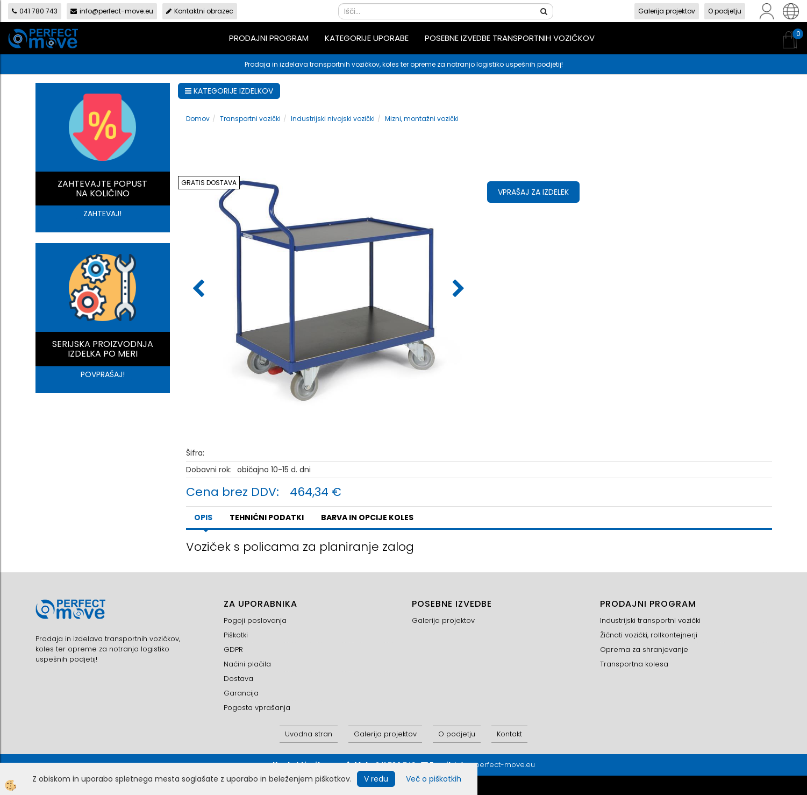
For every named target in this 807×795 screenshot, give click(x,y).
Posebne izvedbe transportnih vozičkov (510, 38)
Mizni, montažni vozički (422, 118)
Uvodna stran (308, 734)
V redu (376, 778)
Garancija (241, 693)
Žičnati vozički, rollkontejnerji (648, 635)
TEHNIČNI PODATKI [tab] (267, 517)
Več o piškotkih (433, 778)
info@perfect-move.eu (111, 11)
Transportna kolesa (634, 664)
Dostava (238, 678)
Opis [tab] (203, 517)
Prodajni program (269, 38)
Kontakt (509, 734)
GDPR (233, 649)
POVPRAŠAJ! (103, 374)
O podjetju (724, 11)
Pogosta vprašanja (257, 707)
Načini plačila (247, 664)
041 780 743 (35, 11)
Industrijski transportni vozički (650, 620)
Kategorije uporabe (367, 38)
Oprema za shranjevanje (644, 649)
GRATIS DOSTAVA (209, 182)
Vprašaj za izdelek (533, 192)
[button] (457, 289)
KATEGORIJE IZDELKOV (229, 91)
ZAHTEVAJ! (102, 213)
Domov (198, 118)
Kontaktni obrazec (199, 11)
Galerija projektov (666, 11)
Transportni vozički (250, 118)
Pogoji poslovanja (255, 620)
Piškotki (236, 635)
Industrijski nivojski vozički (333, 118)
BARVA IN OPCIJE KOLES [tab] (367, 517)
